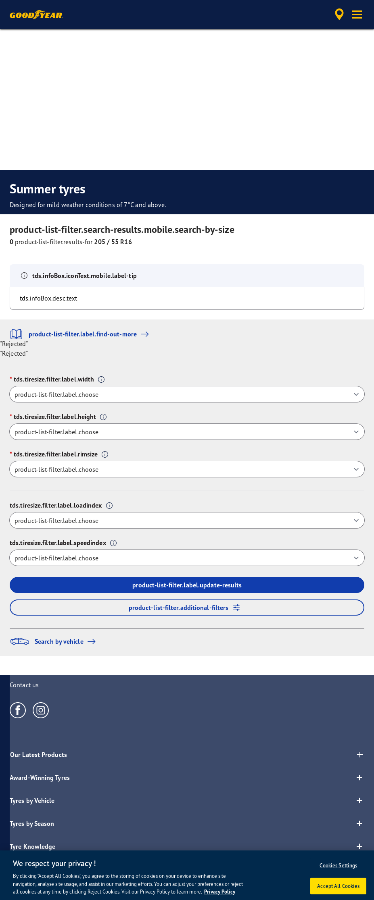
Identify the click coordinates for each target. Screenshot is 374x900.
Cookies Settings (338, 865)
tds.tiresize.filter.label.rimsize (56, 454)
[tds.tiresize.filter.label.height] (187, 432)
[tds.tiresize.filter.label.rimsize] (187, 469)
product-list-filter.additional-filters (187, 607)
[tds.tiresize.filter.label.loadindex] (187, 520)
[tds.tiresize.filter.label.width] (187, 394)
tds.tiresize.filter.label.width (54, 379)
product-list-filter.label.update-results (187, 585)
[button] (357, 14)
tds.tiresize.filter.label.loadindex (56, 505)
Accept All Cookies (338, 886)
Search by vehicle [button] (54, 641)
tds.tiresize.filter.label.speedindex (58, 543)
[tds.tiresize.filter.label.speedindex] (187, 558)
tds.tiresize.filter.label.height (55, 417)
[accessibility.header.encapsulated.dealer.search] (338, 14)
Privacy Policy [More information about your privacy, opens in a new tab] (219, 891)
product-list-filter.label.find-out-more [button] (81, 334)
